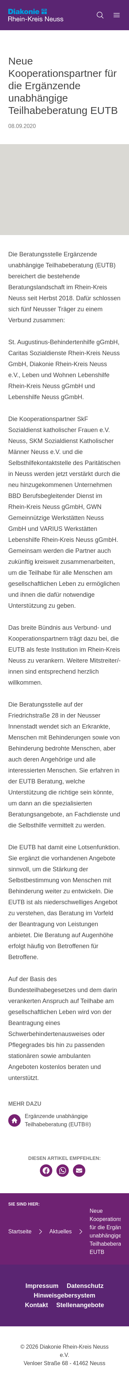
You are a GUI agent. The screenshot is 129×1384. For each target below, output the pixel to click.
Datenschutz (85, 1285)
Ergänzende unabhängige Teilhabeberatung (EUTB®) (49, 1120)
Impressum (41, 1285)
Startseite (20, 1231)
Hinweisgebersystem (64, 1295)
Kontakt (36, 1305)
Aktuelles (61, 1231)
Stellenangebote (80, 1305)
